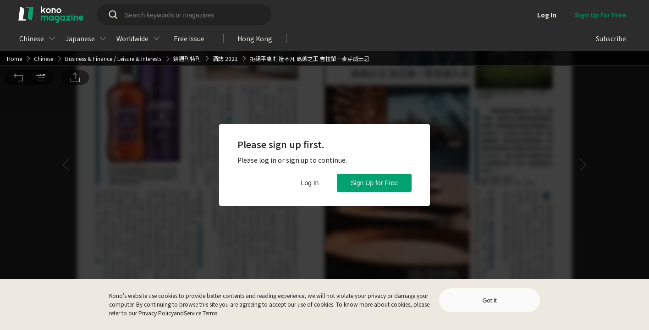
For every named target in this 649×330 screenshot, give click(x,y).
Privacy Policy (156, 313)
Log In (310, 183)
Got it (489, 300)
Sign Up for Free (374, 183)
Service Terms (200, 313)
